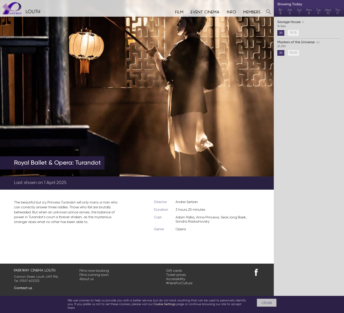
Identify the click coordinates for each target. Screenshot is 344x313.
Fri (280, 12)
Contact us (23, 288)
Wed (328, 12)
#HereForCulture (179, 283)
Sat (289, 12)
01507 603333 (29, 280)
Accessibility (175, 279)
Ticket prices (176, 275)
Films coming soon (94, 275)
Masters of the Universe (308, 45)
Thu (337, 12)
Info (231, 11)
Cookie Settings (165, 304)
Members (252, 11)
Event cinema (205, 11)
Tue (318, 12)
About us (86, 279)
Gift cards (174, 271)
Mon (309, 12)
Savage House (308, 24)
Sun (299, 12)
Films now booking (94, 271)
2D (281, 33)
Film (179, 11)
